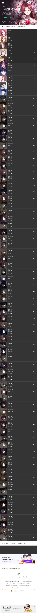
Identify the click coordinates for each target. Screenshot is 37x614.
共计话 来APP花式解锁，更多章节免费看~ (13, 26)
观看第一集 (7, 21)
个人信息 (17, 594)
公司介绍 (24, 594)
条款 (12, 594)
